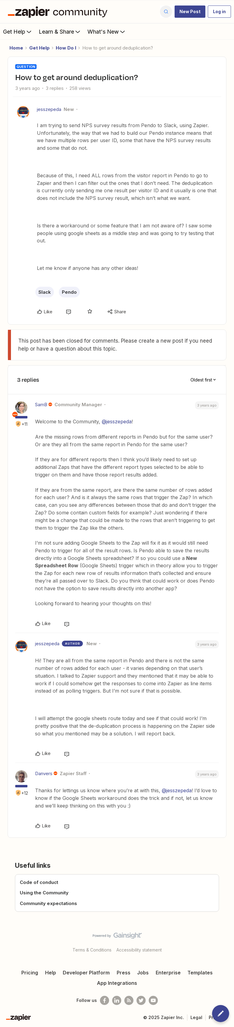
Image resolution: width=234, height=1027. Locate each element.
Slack (44, 292)
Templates (200, 973)
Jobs (143, 973)
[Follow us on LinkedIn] (116, 1000)
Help (50, 973)
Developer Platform (86, 973)
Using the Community (44, 893)
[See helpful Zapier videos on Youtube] (153, 1000)
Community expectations (48, 903)
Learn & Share (60, 31)
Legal (196, 1017)
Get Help (18, 31)
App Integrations (117, 983)
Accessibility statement (139, 949)
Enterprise (168, 973)
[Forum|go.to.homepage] (59, 12)
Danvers (43, 773)
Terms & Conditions (92, 949)
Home (16, 48)
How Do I (66, 48)
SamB (41, 404)
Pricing (29, 973)
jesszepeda (49, 109)
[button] (190, 12)
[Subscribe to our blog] (128, 1000)
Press (123, 973)
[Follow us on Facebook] (104, 1000)
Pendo (69, 292)
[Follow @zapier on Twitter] (141, 1000)
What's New (106, 31)
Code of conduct (39, 882)
